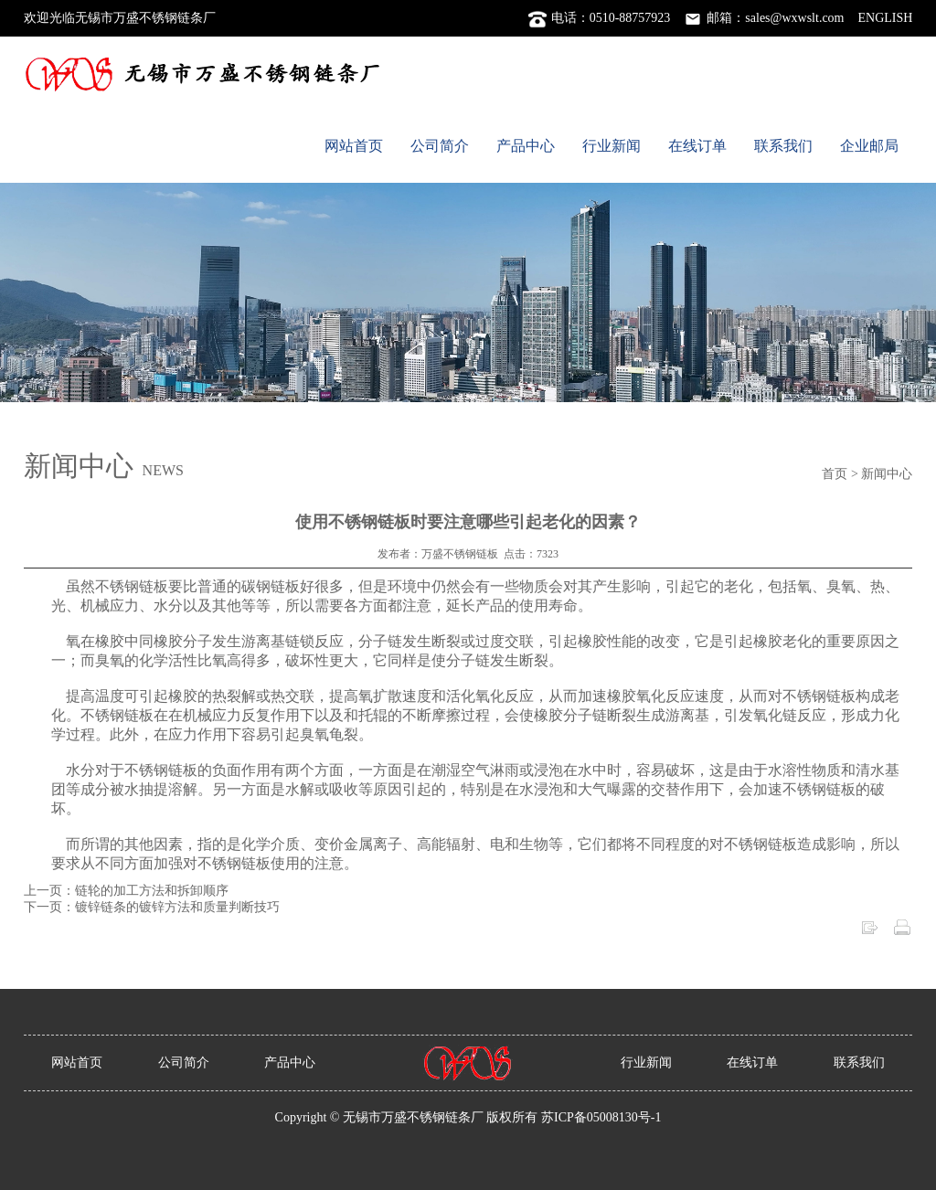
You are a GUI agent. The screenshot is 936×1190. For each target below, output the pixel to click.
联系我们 (783, 146)
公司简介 (439, 146)
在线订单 (697, 146)
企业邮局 (869, 146)
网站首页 (353, 146)
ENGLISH (885, 18)
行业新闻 (611, 146)
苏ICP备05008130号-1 (601, 1117)
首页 (834, 474)
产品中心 (525, 146)
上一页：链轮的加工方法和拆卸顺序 (126, 891)
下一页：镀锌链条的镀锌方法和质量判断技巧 (152, 907)
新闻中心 (886, 474)
